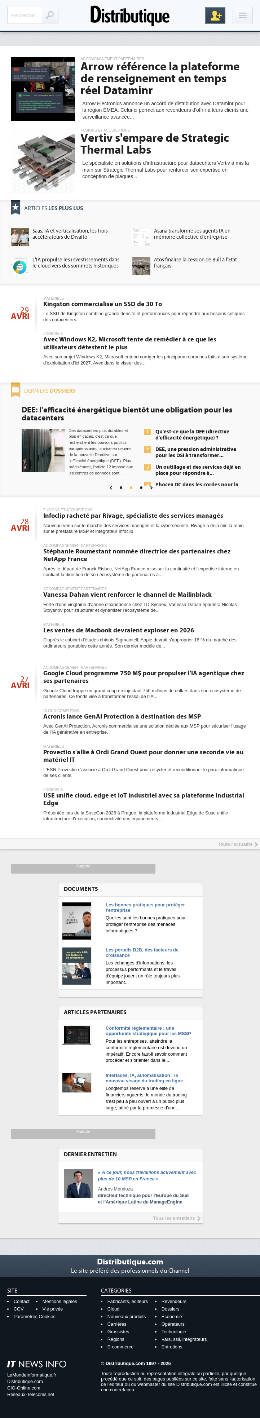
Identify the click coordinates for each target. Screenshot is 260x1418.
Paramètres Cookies (35, 1316)
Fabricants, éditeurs (127, 1301)
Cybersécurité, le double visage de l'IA (89, 410)
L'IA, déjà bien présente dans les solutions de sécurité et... (194, 427)
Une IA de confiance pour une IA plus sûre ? (194, 485)
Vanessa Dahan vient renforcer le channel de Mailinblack (127, 594)
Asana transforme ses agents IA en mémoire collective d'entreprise (192, 234)
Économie (172, 1316)
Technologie (174, 1331)
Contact (22, 1301)
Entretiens (172, 1346)
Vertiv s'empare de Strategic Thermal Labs (154, 144)
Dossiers (171, 1309)
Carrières (117, 1324)
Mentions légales (60, 1301)
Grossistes (118, 1331)
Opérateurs (173, 1324)
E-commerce (120, 1346)
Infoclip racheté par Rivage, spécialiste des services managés (133, 516)
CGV (19, 1309)
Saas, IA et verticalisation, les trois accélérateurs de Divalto (70, 234)
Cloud (113, 1309)
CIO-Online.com (23, 1388)
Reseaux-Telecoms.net (30, 1394)
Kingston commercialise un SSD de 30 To (102, 304)
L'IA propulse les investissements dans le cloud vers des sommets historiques (75, 263)
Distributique (130, 15)
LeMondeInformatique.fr (31, 1375)
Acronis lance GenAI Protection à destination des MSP (122, 716)
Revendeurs (174, 1301)
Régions (115, 1339)
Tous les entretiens (174, 1218)
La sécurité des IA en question (191, 441)
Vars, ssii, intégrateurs (184, 1339)
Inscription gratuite (215, 15)
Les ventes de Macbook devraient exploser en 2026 (118, 630)
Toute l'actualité (235, 844)
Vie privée (53, 1309)
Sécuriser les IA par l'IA (182, 453)
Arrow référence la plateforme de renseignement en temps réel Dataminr (159, 78)
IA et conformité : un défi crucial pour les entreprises (194, 467)
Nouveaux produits (126, 1316)
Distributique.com (25, 1381)
